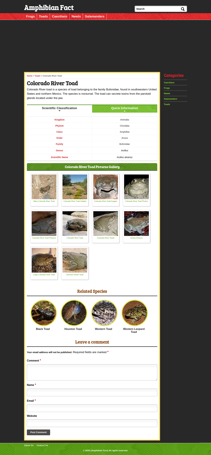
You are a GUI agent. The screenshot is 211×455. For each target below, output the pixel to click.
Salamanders (94, 16)
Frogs (30, 16)
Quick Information (124, 108)
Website (32, 416)
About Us (29, 445)
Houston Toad (73, 329)
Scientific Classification (59, 108)
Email (31, 400)
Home (29, 76)
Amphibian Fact (99, 450)
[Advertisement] (105, 45)
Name (31, 385)
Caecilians (59, 16)
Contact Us (42, 445)
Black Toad (43, 329)
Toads (43, 16)
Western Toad (103, 329)
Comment (34, 360)
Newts (76, 16)
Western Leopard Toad (134, 330)
